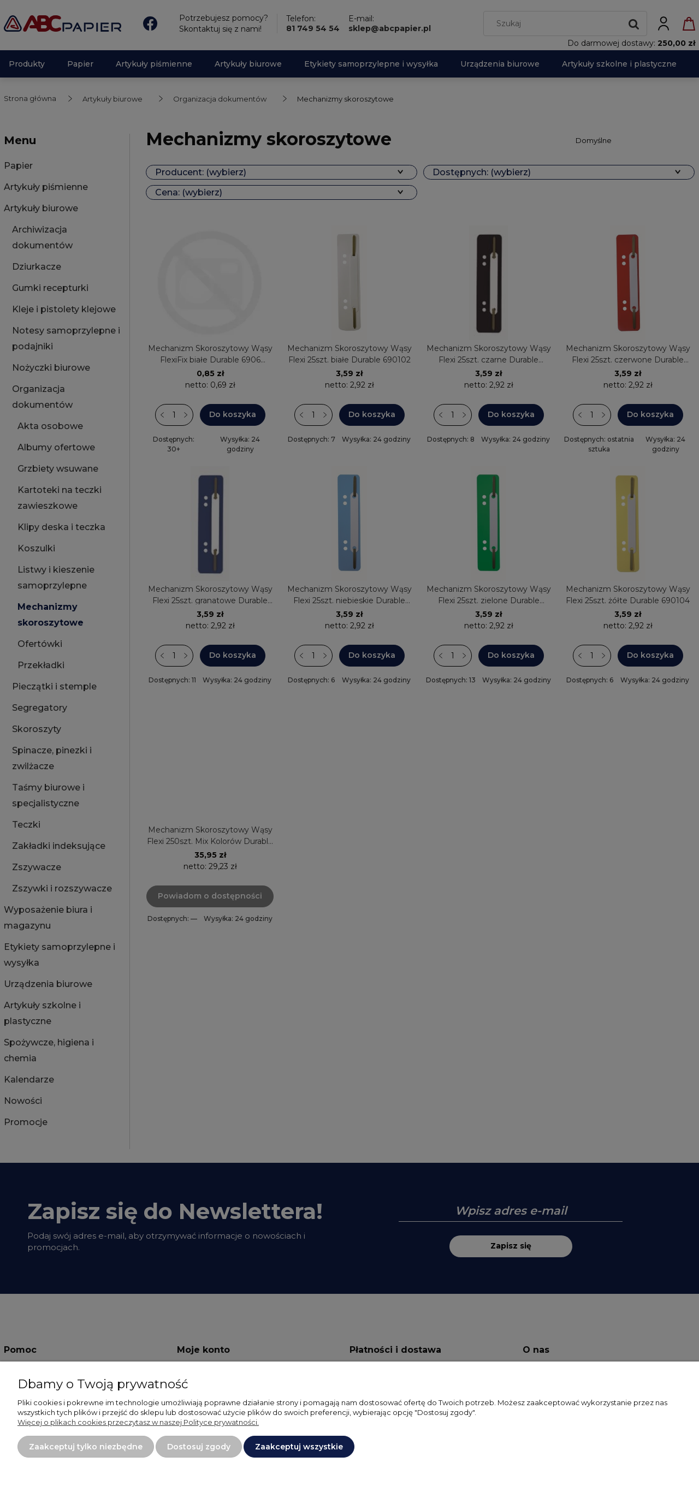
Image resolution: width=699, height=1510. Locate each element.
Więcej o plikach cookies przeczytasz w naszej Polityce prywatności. (138, 1422)
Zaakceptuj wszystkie (299, 1447)
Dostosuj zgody (198, 1447)
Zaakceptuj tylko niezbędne (86, 1447)
